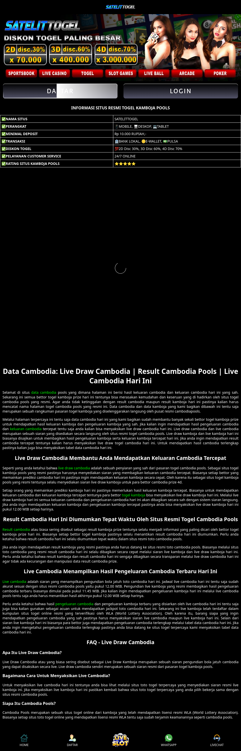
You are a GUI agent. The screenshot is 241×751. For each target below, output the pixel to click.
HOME (24, 740)
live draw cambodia (74, 468)
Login (181, 91)
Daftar (60, 91)
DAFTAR (72, 740)
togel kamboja (133, 495)
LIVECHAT (217, 740)
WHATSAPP (168, 740)
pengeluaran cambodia (74, 603)
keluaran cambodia (25, 428)
